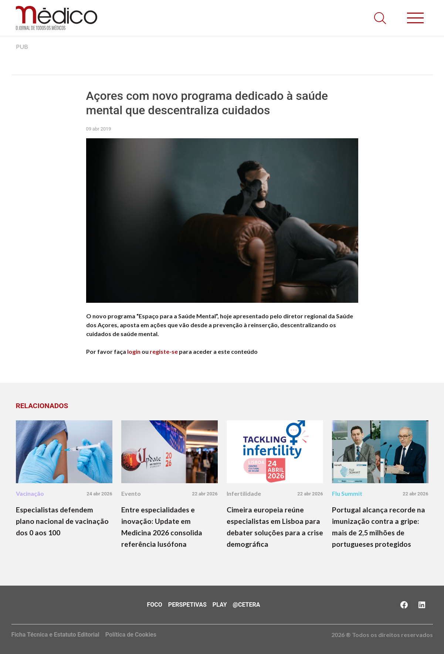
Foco (154, 604)
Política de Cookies (130, 634)
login (133, 351)
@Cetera (246, 604)
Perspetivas (187, 604)
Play (220, 604)
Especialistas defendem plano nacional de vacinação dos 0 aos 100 (62, 521)
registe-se (164, 351)
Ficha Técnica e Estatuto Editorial (55, 634)
